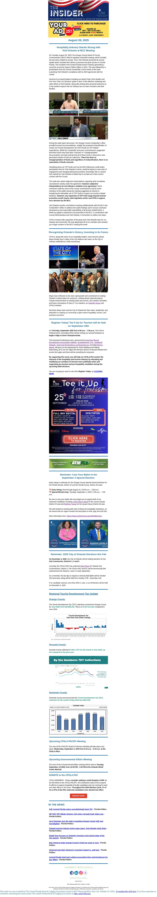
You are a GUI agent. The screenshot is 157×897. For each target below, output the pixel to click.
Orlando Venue (94, 303)
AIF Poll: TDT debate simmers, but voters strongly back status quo (76, 814)
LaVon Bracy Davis (80, 502)
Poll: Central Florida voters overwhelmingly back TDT (71, 809)
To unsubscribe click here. (126, 891)
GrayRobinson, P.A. (85, 343)
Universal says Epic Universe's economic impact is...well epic (74, 850)
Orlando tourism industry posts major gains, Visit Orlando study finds (77, 828)
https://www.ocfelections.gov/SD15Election (84, 516)
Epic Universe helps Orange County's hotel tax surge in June (74, 843)
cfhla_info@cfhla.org (82, 894)
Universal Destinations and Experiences (73, 345)
